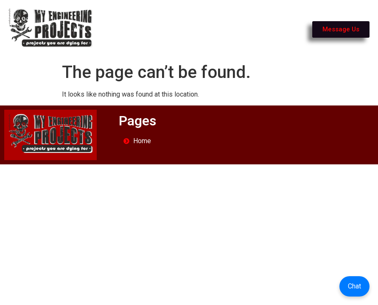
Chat (354, 286)
